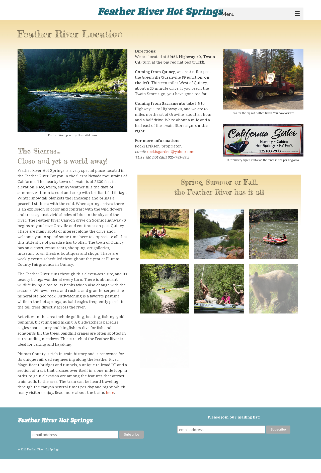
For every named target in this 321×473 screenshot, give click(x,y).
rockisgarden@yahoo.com (171, 152)
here (110, 393)
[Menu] (260, 14)
